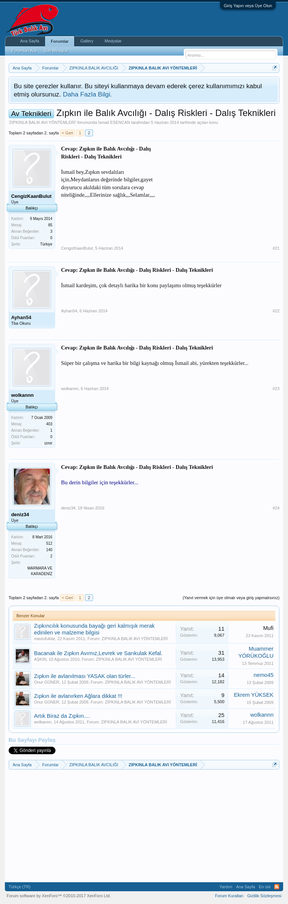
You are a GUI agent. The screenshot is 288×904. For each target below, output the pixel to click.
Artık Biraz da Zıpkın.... (62, 716)
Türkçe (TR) (20, 886)
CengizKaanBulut (77, 248)
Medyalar (113, 41)
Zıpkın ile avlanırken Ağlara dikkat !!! (78, 696)
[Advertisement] (223, 192)
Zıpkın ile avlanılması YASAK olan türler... (84, 676)
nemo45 (263, 675)
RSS (276, 886)
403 (49, 424)
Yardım (225, 886)
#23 (276, 388)
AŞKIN (40, 659)
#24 (276, 508)
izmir (48, 443)
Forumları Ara (24, 50)
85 (50, 225)
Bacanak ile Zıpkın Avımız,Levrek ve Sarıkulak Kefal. (98, 653)
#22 (276, 311)
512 (49, 543)
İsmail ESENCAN (114, 122)
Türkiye (46, 244)
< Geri (67, 133)
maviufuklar (44, 638)
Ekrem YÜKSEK (254, 695)
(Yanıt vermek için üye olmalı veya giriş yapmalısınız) (231, 597)
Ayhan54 (21, 317)
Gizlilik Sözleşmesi (264, 895)
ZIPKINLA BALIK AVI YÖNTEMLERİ (42, 122)
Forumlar (60, 41)
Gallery (86, 41)
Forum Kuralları (229, 895)
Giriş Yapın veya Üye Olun (248, 5)
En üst (264, 886)
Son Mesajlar (56, 50)
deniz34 (68, 508)
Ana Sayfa (29, 41)
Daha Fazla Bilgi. (87, 94)
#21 (276, 248)
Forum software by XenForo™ (59, 895)
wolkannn (69, 388)
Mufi (268, 628)
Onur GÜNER (46, 682)
